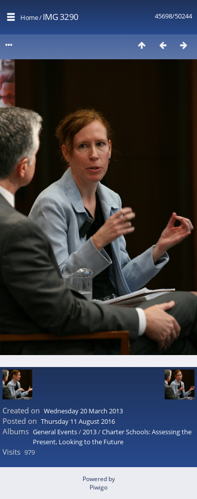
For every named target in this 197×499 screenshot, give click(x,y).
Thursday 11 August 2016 (78, 421)
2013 (90, 431)
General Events (55, 431)
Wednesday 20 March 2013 (83, 410)
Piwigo (98, 487)
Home (29, 17)
